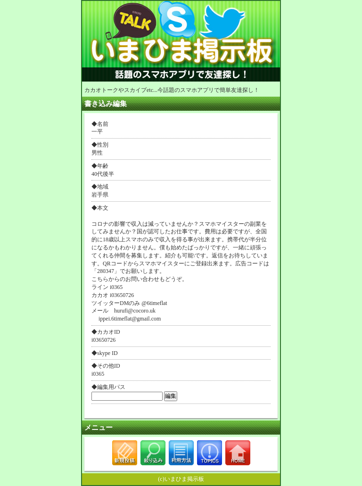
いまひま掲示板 (184, 479)
